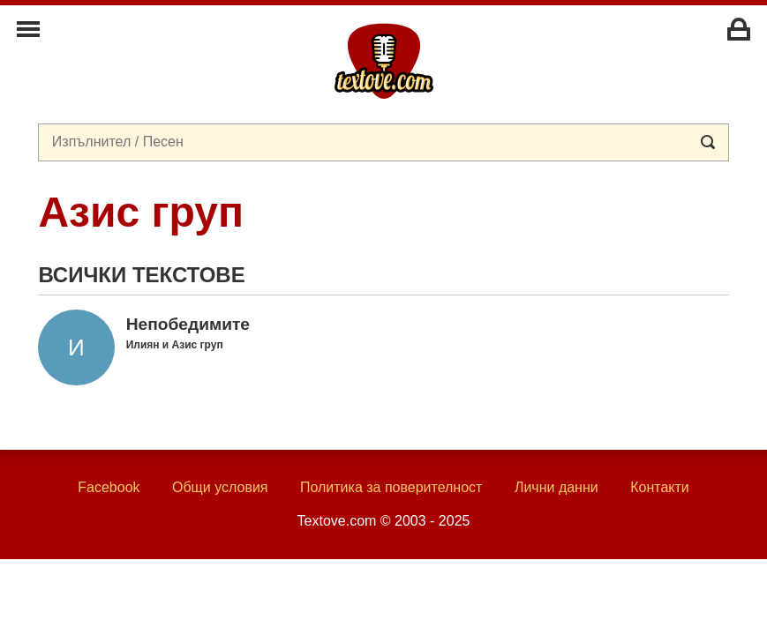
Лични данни (556, 487)
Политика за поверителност (391, 487)
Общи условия (220, 487)
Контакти (659, 487)
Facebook (108, 487)
